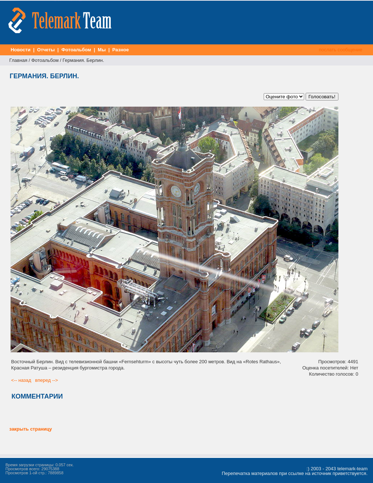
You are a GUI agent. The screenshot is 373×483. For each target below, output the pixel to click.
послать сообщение (341, 49)
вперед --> (46, 380)
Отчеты (46, 49)
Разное (120, 49)
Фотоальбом (76, 49)
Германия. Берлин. (83, 60)
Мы (102, 49)
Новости (20, 49)
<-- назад (21, 380)
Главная (18, 60)
